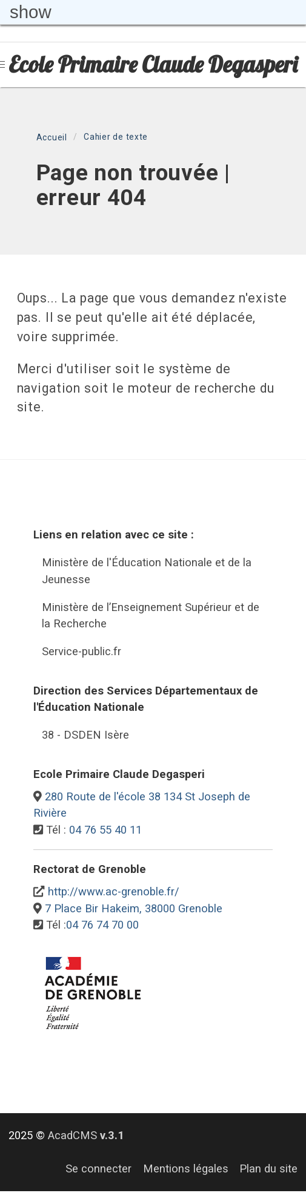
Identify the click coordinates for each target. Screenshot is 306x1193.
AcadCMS (86, 1135)
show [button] (31, 12)
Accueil (51, 137)
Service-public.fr (81, 651)
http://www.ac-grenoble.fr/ (113, 891)
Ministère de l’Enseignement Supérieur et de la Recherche (150, 615)
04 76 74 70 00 (102, 924)
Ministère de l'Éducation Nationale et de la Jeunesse (146, 571)
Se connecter (98, 1168)
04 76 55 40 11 (105, 829)
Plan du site (268, 1168)
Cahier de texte (116, 137)
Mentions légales (185, 1168)
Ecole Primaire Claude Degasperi (153, 64)
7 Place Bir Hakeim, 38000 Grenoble (133, 908)
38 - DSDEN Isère (85, 734)
